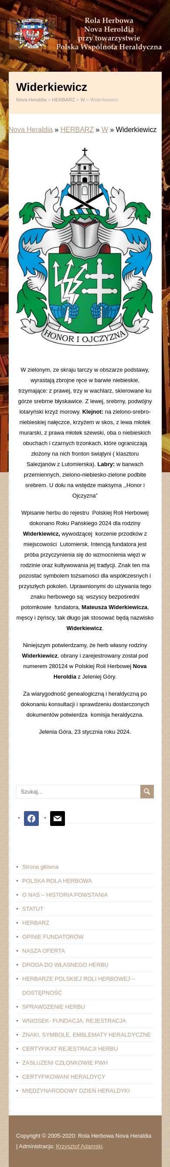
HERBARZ (77, 129)
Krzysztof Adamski (79, 1146)
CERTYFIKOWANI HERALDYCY (63, 1076)
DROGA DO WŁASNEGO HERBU (65, 964)
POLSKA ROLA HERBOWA (57, 881)
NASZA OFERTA (43, 951)
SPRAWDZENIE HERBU (53, 1006)
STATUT (33, 909)
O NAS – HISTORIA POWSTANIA (65, 895)
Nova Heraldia (31, 129)
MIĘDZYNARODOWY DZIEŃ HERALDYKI (76, 1090)
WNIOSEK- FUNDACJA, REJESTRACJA (74, 1020)
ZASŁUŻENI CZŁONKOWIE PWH (65, 1062)
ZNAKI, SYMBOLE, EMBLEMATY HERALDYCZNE (86, 1034)
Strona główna (40, 867)
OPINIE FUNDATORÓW (53, 937)
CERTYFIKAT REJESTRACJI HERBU (70, 1048)
